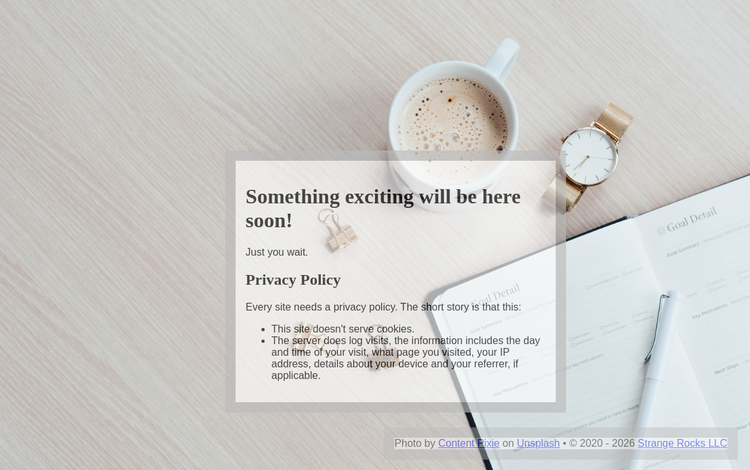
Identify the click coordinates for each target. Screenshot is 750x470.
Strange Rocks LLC (682, 443)
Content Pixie (469, 443)
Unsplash (538, 443)
